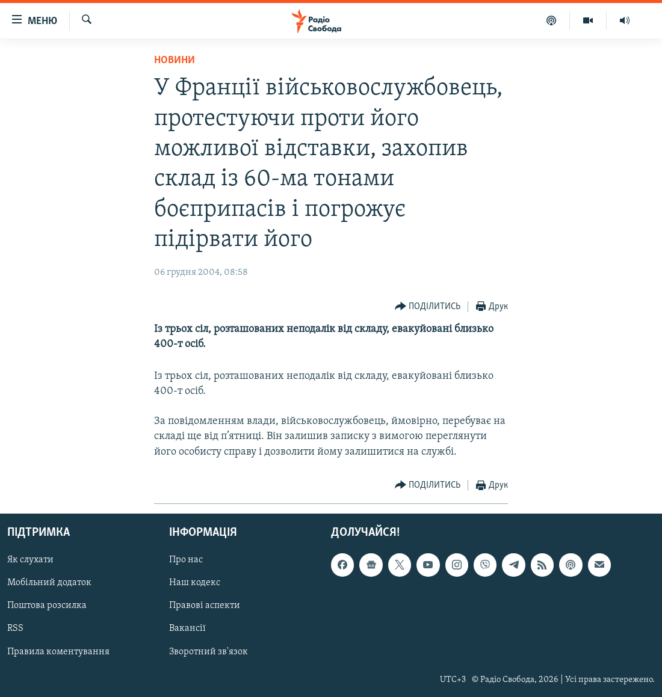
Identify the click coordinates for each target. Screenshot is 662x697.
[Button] (428, 307)
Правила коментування (58, 651)
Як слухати (30, 560)
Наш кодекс (194, 583)
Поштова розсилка (47, 605)
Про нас (186, 560)
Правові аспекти (204, 605)
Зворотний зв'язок (208, 651)
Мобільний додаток (49, 583)
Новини (174, 60)
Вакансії (187, 628)
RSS (15, 628)
